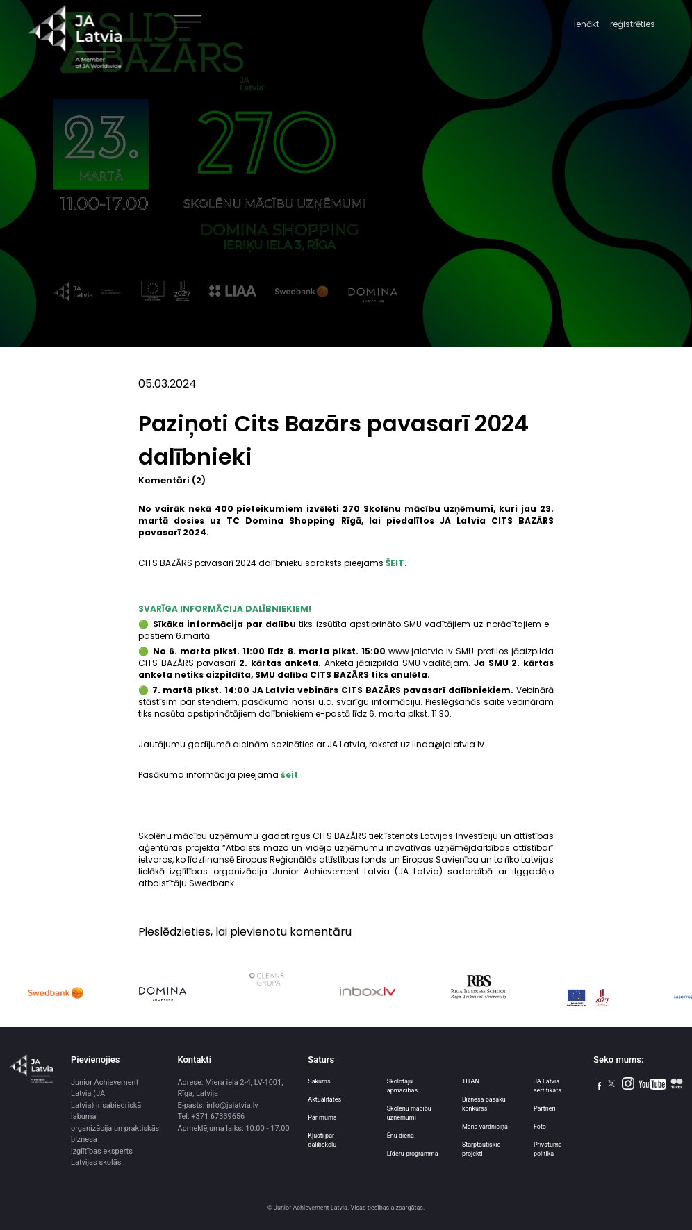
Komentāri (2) (172, 480)
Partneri (545, 1108)
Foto (540, 1126)
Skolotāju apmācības (402, 1086)
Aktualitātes (324, 1099)
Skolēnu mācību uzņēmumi (409, 1113)
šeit (289, 775)
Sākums (319, 1081)
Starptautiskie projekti (481, 1149)
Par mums (322, 1117)
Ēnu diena (400, 1135)
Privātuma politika (548, 1149)
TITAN (470, 1081)
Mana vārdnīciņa (485, 1126)
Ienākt (586, 24)
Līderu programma (412, 1153)
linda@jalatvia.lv (448, 744)
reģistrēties (632, 24)
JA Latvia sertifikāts (547, 1086)
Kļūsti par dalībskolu (322, 1140)
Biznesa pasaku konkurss (484, 1104)
